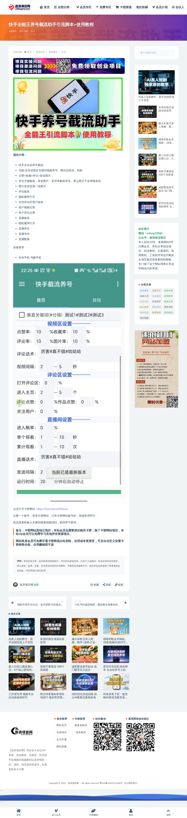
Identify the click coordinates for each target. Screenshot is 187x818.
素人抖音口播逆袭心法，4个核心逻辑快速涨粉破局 (22, 672)
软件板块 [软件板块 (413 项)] (168, 312)
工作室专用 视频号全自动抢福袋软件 (21, 697)
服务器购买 (81, 727)
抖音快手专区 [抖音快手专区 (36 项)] (156, 302)
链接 (119, 584)
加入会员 (56, 812)
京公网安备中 (130, 785)
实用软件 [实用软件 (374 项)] (168, 296)
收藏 (94, 584)
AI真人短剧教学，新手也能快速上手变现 (21, 642)
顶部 (168, 812)
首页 (29, 52)
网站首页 (61, 727)
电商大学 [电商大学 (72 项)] (168, 301)
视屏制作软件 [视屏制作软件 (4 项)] (156, 313)
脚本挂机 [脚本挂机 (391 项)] (168, 307)
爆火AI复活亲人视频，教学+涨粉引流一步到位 (85, 644)
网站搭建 (61, 748)
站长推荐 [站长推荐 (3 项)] (144, 307)
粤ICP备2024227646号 (111, 785)
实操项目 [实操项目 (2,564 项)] (156, 296)
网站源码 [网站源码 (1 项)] (156, 307)
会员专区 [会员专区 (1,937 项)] (144, 290)
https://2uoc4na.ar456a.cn (52, 508)
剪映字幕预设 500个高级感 (166, 173)
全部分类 (40, 52)
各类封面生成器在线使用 (166, 109)
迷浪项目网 (26, 584)
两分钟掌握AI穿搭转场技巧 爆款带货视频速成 (52, 699)
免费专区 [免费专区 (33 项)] (156, 290)
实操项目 (13, 31)
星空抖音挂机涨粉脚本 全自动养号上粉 (115, 670)
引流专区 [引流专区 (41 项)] (144, 301)
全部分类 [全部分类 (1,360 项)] (168, 290)
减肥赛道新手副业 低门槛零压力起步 (84, 670)
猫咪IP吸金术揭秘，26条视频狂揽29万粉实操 (115, 644)
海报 (107, 584)
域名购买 (81, 734)
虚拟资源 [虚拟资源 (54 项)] (144, 312)
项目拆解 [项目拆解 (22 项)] (144, 318)
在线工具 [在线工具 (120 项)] (144, 296)
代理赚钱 (93, 812)
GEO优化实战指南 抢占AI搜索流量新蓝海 (84, 697)
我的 (131, 812)
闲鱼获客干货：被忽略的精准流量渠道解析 (115, 699)
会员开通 (61, 741)
